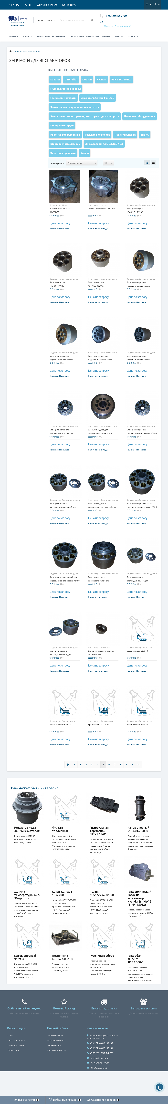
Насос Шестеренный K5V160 (102, 223)
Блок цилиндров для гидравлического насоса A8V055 (138, 301)
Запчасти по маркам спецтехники (90, 36)
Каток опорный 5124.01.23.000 (138, 844)
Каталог (27, 36)
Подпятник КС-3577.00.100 (62, 978)
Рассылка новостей (56, 1075)
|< (68, 779)
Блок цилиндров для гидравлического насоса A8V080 (61, 374)
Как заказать (53, 4)
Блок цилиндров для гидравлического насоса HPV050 (100, 374)
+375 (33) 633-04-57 (100, 1077)
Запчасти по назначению (51, 36)
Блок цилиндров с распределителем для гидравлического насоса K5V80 (65, 669)
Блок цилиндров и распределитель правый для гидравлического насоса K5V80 (103, 522)
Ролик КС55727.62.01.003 (102, 911)
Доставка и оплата (31, 4)
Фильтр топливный (60, 844)
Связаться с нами (16, 1070)
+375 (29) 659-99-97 (100, 1072)
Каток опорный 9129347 (25, 978)
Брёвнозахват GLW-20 (137, 739)
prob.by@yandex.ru (97, 1083)
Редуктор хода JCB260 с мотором (27, 844)
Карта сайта (13, 1075)
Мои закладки (54, 1070)
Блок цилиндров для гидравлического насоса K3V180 (100, 448)
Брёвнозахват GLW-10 (137, 665)
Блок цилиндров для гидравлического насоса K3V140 (61, 448)
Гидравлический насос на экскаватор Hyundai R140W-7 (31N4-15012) (139, 916)
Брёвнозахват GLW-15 (98, 739)
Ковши (119, 36)
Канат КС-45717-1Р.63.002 (63, 911)
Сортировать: (57, 178)
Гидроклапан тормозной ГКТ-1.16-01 (99, 846)
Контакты (71, 4)
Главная (13, 36)
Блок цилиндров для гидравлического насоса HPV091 (138, 374)
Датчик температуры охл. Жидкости (27, 913)
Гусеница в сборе (102, 977)
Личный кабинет (55, 1060)
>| (138, 779)
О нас (12, 4)
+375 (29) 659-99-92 (100, 1067)
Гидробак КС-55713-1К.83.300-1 (135, 980)
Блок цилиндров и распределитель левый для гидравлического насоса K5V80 (65, 522)
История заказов (55, 1065)
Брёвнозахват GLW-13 (60, 739)
